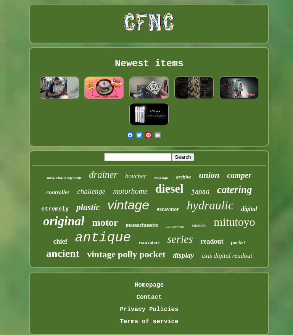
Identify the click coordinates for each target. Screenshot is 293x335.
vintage (128, 205)
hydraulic (210, 205)
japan (200, 192)
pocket (238, 242)
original (63, 221)
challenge (91, 191)
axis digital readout (226, 255)
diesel (169, 188)
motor (105, 222)
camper (239, 175)
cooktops (161, 178)
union (209, 175)
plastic (88, 207)
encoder (199, 225)
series (180, 239)
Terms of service (149, 321)
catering (234, 189)
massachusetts (142, 225)
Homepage (149, 285)
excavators (149, 242)
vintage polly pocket (126, 254)
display (183, 255)
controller (57, 192)
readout (212, 241)
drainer (103, 174)
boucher (135, 176)
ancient (62, 253)
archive (184, 177)
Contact (149, 297)
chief (60, 241)
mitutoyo (234, 221)
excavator (168, 209)
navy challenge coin (64, 177)
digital (249, 209)
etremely (55, 209)
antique (103, 238)
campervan (175, 226)
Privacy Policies (149, 309)
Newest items (149, 63)
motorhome (130, 191)
